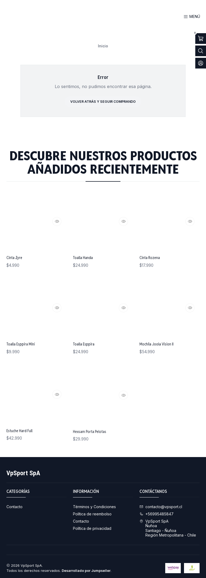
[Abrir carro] (200, 38)
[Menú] (192, 17)
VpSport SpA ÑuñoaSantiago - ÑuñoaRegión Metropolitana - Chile (167, 525)
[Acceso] (200, 63)
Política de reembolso (92, 510)
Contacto (14, 503)
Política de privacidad (92, 525)
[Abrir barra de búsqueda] (200, 50)
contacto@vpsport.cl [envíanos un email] (160, 503)
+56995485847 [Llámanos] (156, 510)
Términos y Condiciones (94, 503)
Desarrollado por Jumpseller (86, 567)
